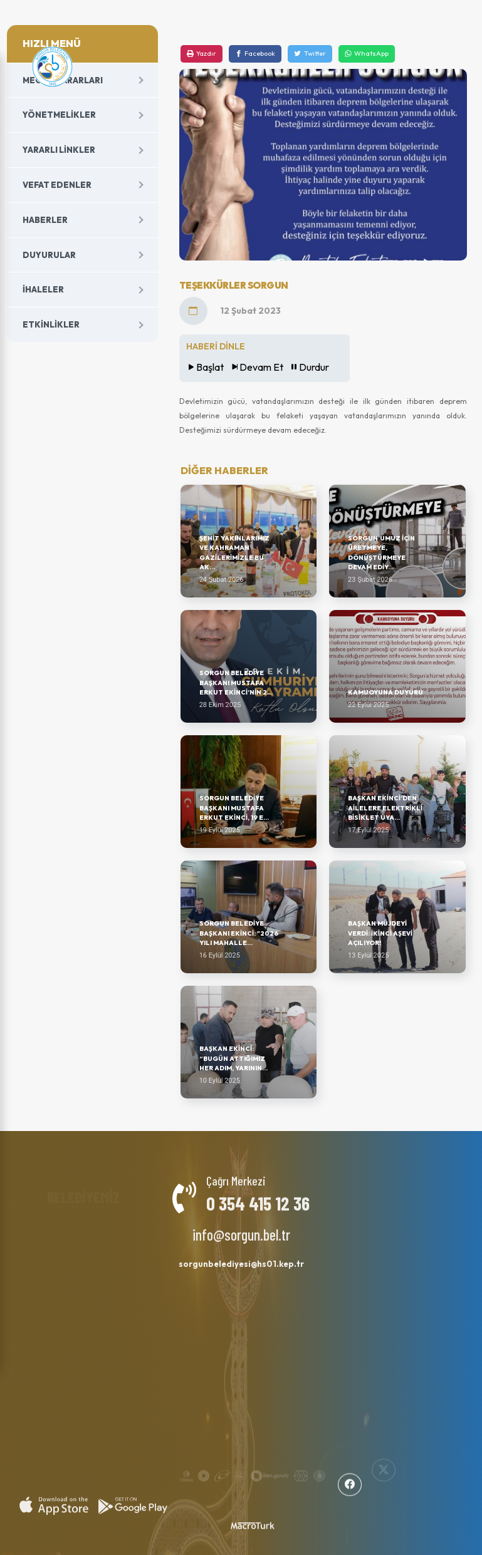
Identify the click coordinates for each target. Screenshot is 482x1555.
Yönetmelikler (59, 115)
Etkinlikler (51, 324)
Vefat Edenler (57, 185)
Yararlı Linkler (59, 150)
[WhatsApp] (366, 54)
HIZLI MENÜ (52, 43)
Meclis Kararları (63, 80)
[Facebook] (255, 54)
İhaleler (43, 289)
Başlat (205, 367)
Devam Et (256, 367)
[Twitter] (310, 54)
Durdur (309, 367)
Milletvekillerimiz (161, 1222)
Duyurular (49, 255)
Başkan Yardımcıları (73, 1225)
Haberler (45, 220)
